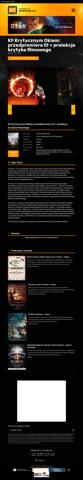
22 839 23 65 (27, 10)
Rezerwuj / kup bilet (23, 58)
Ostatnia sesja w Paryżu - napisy (42, 284)
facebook (40, 460)
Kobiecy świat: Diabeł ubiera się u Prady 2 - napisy (48, 257)
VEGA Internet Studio (47, 467)
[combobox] (41, 1)
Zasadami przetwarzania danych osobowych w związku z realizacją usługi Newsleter (50, 434)
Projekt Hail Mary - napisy (39, 314)
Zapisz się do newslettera (19, 426)
